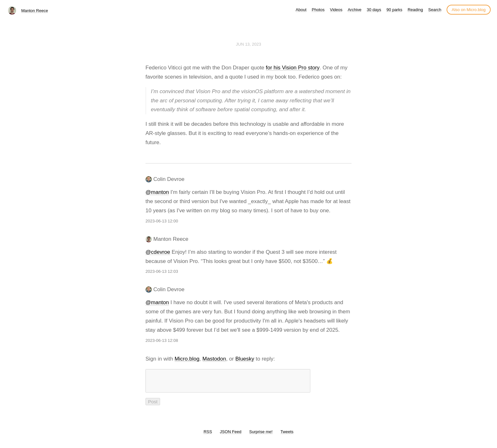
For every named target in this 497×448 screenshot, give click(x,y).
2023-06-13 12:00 (161, 221)
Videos (336, 9)
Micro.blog (187, 359)
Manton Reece (34, 10)
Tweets (287, 435)
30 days (374, 9)
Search (434, 9)
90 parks (394, 9)
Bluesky (245, 359)
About (301, 9)
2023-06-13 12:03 (161, 271)
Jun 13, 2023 (248, 44)
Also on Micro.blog (469, 9)
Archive (354, 9)
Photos (318, 9)
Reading (415, 9)
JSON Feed (231, 435)
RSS (207, 435)
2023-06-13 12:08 (161, 340)
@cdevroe (157, 252)
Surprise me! (261, 435)
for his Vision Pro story (293, 68)
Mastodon (214, 359)
